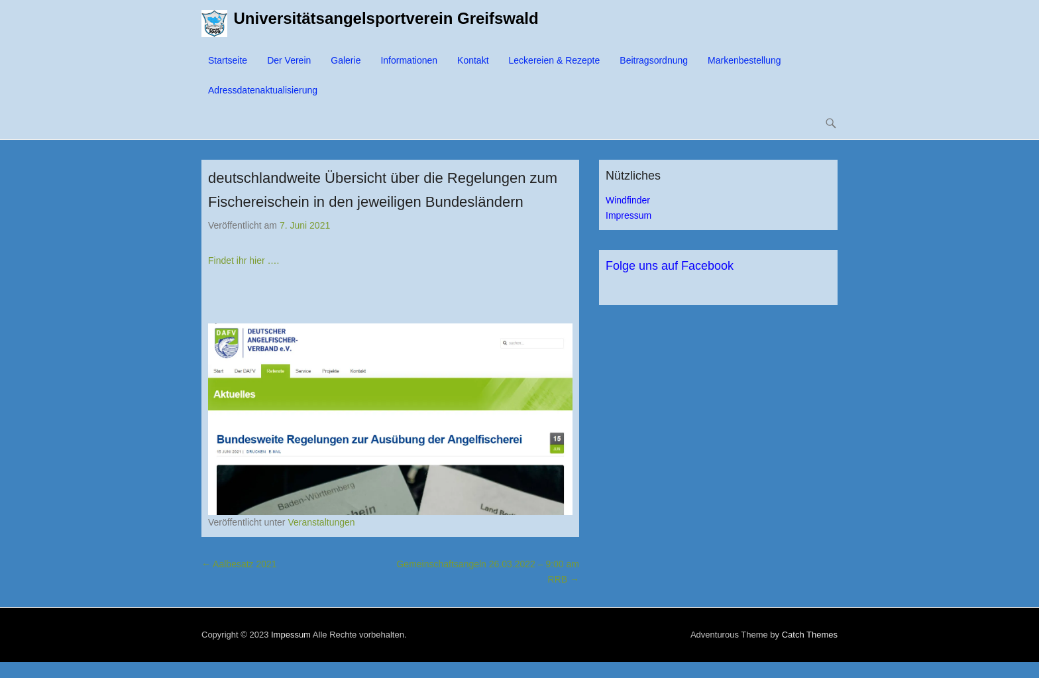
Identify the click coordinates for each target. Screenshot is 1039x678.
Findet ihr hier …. (243, 260)
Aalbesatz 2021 (239, 564)
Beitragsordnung (654, 60)
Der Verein (289, 60)
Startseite (227, 60)
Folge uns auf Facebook (670, 265)
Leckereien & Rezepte (554, 60)
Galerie (345, 60)
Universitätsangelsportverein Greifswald (386, 18)
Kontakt (472, 60)
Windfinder (628, 200)
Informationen (408, 60)
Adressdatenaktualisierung (262, 90)
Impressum (628, 215)
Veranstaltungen (321, 522)
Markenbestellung (744, 60)
